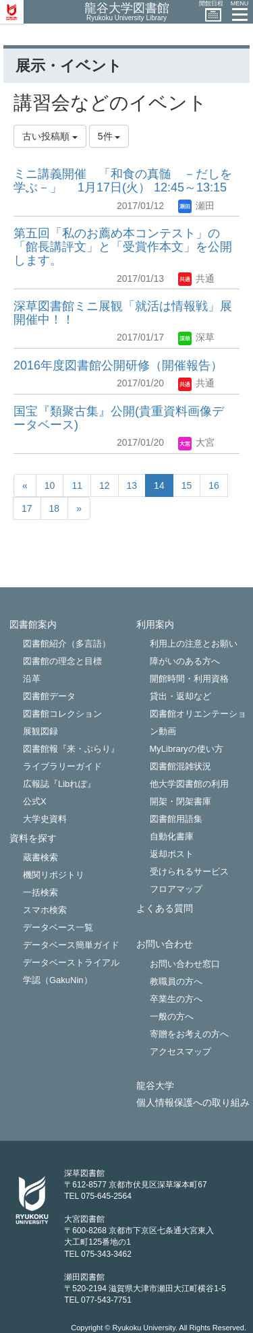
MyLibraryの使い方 (186, 749)
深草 (196, 337)
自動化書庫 (172, 836)
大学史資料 (45, 819)
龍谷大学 (155, 1086)
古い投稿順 (50, 136)
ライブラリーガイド (62, 766)
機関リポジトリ (53, 875)
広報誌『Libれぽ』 (59, 784)
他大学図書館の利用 (189, 784)
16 (213, 485)
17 (27, 508)
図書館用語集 (176, 819)
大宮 (196, 442)
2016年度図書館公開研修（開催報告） (118, 365)
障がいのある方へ (185, 661)
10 (50, 485)
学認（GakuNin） (57, 980)
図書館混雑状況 (180, 766)
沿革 (31, 679)
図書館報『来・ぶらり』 (71, 749)
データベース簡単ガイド (71, 945)
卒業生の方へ (176, 999)
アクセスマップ (180, 1051)
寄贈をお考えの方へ (189, 1034)
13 (132, 485)
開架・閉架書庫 (180, 801)
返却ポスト (172, 854)
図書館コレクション (62, 714)
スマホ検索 (45, 910)
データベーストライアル (71, 962)
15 (186, 485)
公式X (35, 801)
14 (159, 485)
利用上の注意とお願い (193, 644)
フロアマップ (176, 889)
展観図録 (40, 731)
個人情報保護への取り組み (193, 1103)
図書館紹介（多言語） (67, 644)
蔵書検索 (40, 857)
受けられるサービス (189, 871)
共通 (196, 278)
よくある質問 (164, 909)
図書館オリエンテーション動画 (198, 722)
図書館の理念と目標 (62, 661)
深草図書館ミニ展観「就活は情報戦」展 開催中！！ (122, 312)
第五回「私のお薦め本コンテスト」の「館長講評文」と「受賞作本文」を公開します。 (122, 247)
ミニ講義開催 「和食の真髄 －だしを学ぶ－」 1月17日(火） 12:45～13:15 (122, 180)
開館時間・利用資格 (189, 679)
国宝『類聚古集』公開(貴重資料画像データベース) (118, 418)
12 (104, 485)
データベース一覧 (58, 927)
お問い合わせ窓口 (185, 964)
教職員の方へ (176, 981)
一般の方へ (172, 1016)
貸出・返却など (180, 696)
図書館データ (49, 696)
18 (54, 508)
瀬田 (196, 205)
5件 (109, 136)
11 (77, 485)
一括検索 (40, 892)
